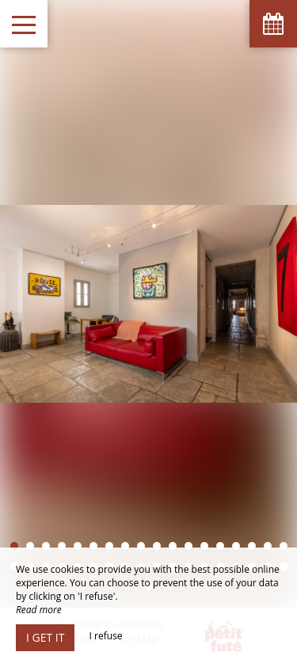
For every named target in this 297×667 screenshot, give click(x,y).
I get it (45, 637)
